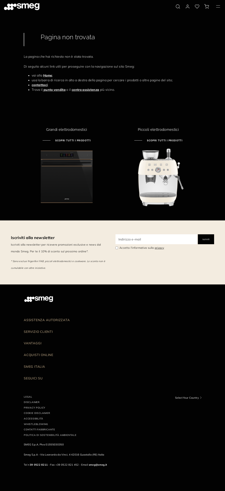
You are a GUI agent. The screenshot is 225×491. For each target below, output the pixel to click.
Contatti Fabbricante (39, 429)
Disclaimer (32, 402)
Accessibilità (33, 418)
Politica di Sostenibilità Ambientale (50, 435)
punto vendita (54, 90)
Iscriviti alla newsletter (33, 237)
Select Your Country (187, 397)
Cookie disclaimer (37, 413)
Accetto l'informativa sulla (141, 248)
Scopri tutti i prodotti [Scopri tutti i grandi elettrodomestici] (72, 140)
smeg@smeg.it (98, 464)
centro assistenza (85, 90)
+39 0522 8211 (38, 464)
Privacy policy (34, 407)
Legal (28, 396)
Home (47, 75)
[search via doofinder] (177, 6)
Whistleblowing (36, 424)
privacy (159, 248)
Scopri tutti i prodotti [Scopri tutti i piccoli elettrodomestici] (164, 140)
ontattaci (40, 85)
